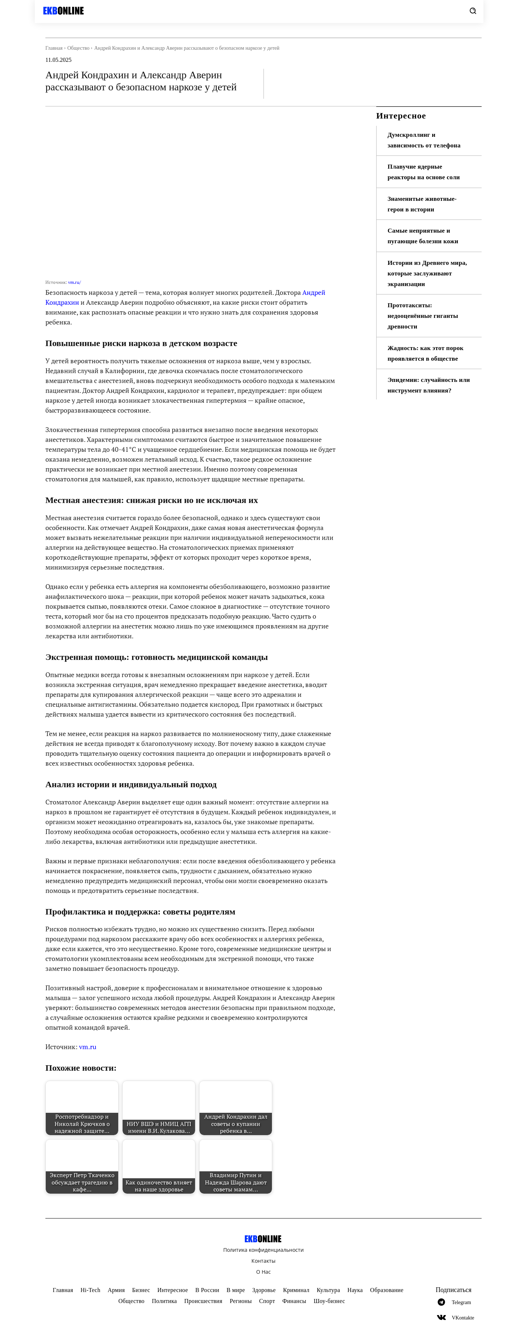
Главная (54, 48)
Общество (78, 48)
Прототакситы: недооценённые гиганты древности (424, 315)
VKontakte (463, 1318)
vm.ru (87, 1046)
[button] (473, 10)
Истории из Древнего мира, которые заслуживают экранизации (428, 273)
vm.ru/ (74, 282)
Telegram (461, 1302)
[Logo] (68, 10)
